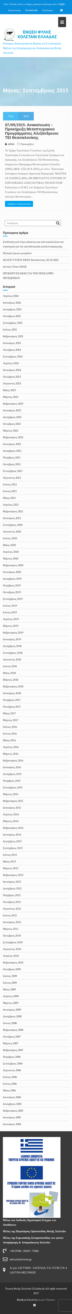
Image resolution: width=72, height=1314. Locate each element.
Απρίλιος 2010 (11, 956)
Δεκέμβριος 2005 (12, 1104)
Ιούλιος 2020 (10, 538)
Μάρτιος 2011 (10, 929)
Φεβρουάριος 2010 (13, 962)
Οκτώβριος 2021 (12, 464)
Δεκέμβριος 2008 (12, 1016)
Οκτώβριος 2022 (12, 424)
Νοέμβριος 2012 (12, 895)
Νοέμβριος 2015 (12, 780)
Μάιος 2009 (9, 989)
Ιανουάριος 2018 (12, 693)
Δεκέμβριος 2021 (12, 450)
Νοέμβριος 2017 (12, 700)
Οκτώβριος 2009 (12, 969)
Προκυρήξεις (27, 144)
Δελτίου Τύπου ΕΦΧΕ (15, 266)
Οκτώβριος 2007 (12, 1036)
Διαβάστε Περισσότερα (19, 203)
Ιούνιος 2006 (10, 1083)
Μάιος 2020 (9, 545)
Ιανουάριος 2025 (12, 343)
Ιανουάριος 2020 (12, 572)
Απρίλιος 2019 (11, 619)
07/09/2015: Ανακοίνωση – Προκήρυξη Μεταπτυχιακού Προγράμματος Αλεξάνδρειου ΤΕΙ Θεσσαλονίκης (31, 131)
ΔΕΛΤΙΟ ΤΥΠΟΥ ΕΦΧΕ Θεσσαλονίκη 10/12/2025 (31, 260)
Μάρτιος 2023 (10, 397)
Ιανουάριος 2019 (12, 639)
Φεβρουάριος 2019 (13, 632)
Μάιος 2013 (9, 861)
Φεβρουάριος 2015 (13, 801)
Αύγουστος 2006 (12, 1070)
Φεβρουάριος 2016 (13, 760)
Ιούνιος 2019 (10, 612)
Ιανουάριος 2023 (12, 410)
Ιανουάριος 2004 (12, 1124)
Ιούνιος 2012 (10, 915)
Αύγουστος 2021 (12, 477)
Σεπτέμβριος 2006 (12, 1063)
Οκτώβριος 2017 (12, 706)
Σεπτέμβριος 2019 (12, 599)
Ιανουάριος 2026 (12, 302)
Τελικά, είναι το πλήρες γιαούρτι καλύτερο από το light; (37, 4)
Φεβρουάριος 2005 (13, 1110)
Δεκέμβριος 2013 (12, 841)
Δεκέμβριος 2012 (12, 888)
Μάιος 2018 (9, 673)
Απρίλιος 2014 (11, 814)
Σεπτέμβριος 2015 (12, 787)
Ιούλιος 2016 (10, 727)
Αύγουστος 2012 (12, 908)
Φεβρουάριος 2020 (13, 565)
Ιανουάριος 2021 (12, 518)
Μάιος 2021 (9, 498)
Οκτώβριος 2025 (12, 316)
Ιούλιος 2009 (10, 976)
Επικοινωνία (14, 10)
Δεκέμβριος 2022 (12, 417)
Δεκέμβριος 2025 (12, 309)
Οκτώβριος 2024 (12, 349)
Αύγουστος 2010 (12, 949)
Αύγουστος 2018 (12, 659)
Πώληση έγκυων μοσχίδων (17, 253)
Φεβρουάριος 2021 (13, 511)
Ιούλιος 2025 (10, 329)
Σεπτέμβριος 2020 (12, 525)
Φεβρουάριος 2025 (13, 336)
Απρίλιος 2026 (11, 296)
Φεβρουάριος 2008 (13, 1030)
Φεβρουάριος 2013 (13, 875)
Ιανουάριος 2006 (12, 1097)
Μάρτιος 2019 (10, 626)
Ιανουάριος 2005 (12, 1117)
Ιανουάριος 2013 (12, 881)
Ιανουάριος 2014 (12, 834)
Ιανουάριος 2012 (12, 922)
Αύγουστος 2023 (12, 383)
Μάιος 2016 (9, 740)
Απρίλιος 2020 (11, 551)
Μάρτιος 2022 (10, 430)
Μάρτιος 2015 (10, 794)
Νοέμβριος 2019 (12, 585)
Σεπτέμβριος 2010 (12, 942)
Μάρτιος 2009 (10, 1003)
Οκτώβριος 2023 (12, 376)
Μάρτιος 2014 (10, 821)
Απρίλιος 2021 (11, 504)
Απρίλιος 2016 (11, 747)
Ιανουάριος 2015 (12, 807)
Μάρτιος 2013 (10, 868)
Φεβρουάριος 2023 (13, 403)
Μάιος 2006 (9, 1090)
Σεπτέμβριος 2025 (12, 323)
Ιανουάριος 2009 (12, 1009)
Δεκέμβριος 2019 (12, 578)
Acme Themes (46, 1299)
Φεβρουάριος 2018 (13, 686)
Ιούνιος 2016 (10, 733)
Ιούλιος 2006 (10, 1077)
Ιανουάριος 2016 (12, 767)
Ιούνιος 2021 (10, 491)
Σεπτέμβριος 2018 (12, 652)
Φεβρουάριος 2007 (13, 1050)
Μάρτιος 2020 (10, 558)
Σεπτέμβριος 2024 (12, 356)
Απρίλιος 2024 (11, 363)
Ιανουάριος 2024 (12, 370)
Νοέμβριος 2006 (12, 1057)
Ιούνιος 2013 (10, 855)
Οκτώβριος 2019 (12, 592)
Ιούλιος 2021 (10, 484)
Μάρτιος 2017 (10, 720)
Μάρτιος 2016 (10, 754)
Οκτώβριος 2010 (12, 935)
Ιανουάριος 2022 (12, 444)
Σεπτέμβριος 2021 (12, 471)
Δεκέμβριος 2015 (12, 774)
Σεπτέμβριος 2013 (12, 848)
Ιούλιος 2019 (10, 605)
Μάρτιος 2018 (10, 679)
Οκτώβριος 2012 (12, 902)
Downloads (31, 10)
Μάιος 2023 (9, 390)
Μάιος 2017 (9, 713)
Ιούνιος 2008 (10, 1023)
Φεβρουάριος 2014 (13, 828)
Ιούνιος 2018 (10, 666)
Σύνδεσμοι (47, 10)
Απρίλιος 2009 (11, 996)
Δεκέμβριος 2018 (12, 646)
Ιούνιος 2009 (10, 982)
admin (9, 144)
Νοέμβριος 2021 (12, 457)
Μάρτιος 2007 (10, 1043)
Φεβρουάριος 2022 (13, 437)
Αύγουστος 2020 (12, 531)
